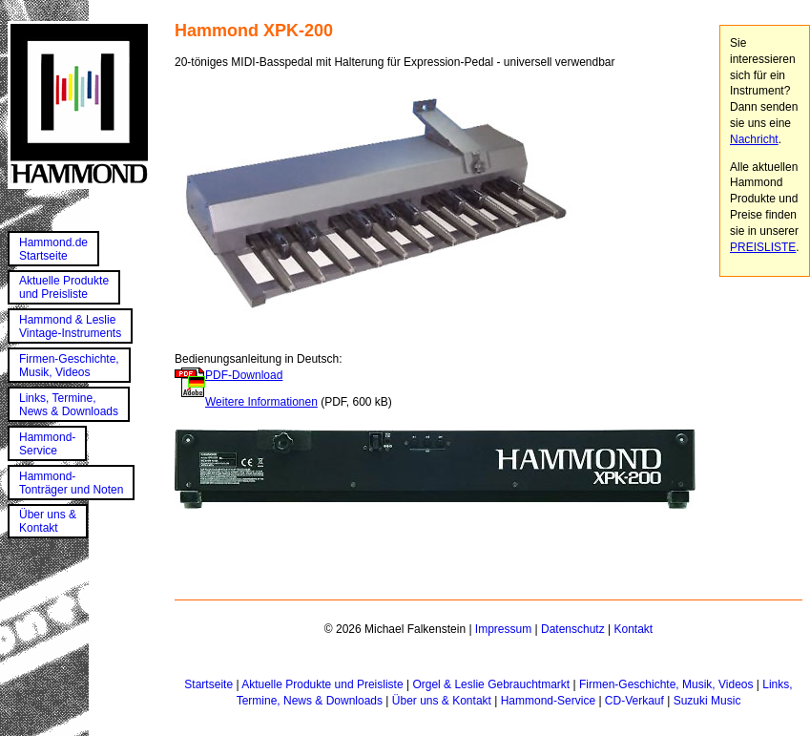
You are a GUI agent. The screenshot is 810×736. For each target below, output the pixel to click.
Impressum (503, 629)
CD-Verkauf (634, 700)
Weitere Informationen (261, 402)
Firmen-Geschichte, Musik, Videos (666, 684)
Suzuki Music (707, 700)
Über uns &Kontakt (47, 521)
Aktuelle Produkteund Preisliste (64, 287)
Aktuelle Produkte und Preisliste (322, 684)
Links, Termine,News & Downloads (68, 404)
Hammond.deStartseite (53, 249)
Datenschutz (573, 629)
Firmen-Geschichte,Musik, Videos (69, 365)
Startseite (208, 684)
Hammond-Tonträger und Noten (71, 483)
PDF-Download (243, 375)
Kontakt (633, 629)
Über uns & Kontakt (441, 700)
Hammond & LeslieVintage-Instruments (70, 326)
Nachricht (754, 139)
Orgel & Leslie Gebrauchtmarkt (491, 684)
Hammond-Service (47, 444)
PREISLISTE (763, 247)
